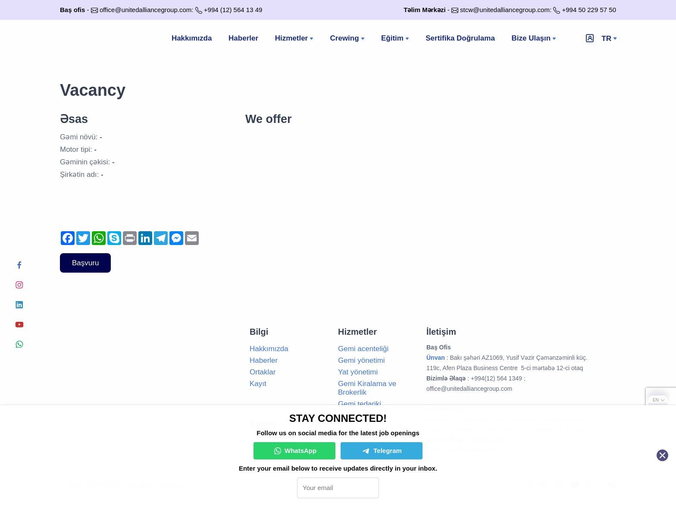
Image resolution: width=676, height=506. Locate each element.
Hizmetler (295, 39)
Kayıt (258, 384)
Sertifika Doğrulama (460, 39)
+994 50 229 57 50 (589, 9)
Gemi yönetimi (361, 360)
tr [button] (606, 39)
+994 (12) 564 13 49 (233, 9)
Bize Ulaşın (535, 39)
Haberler (243, 39)
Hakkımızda (191, 39)
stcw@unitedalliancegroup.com (505, 9)
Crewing (348, 39)
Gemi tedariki (359, 404)
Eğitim (396, 39)
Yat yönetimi (358, 372)
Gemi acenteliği (363, 349)
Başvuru (85, 263)
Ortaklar (262, 372)
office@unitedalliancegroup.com (145, 9)
